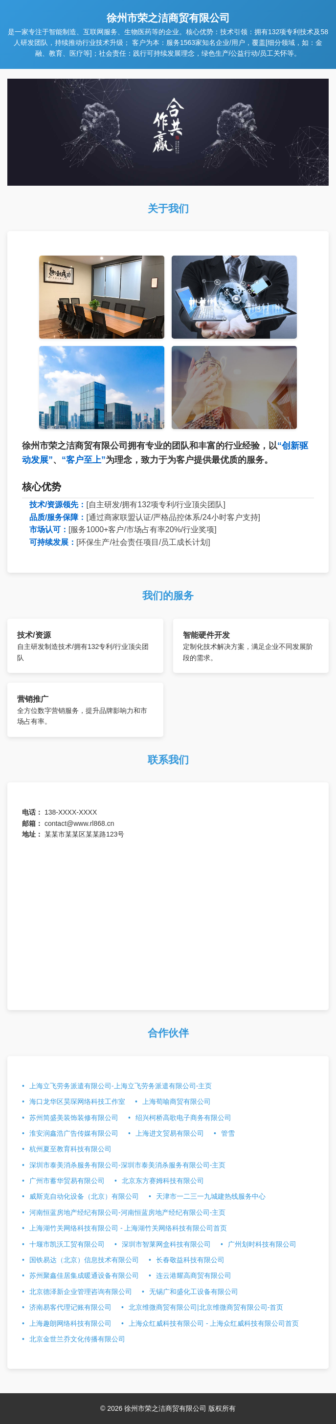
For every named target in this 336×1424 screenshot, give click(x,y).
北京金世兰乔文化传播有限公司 (77, 1339)
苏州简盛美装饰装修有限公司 (73, 1118)
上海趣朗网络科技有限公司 (70, 1323)
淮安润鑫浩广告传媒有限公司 (73, 1133)
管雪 (228, 1133)
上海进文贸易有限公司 (169, 1133)
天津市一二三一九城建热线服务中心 (211, 1196)
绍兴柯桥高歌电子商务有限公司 (183, 1118)
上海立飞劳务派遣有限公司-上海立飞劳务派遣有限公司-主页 (120, 1086)
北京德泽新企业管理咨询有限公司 (80, 1291)
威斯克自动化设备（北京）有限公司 (84, 1196)
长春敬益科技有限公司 (190, 1260)
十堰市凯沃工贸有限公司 (67, 1244)
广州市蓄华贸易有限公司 (67, 1181)
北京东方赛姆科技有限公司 (163, 1181)
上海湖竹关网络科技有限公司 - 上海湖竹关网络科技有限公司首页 (128, 1228)
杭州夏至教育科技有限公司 (70, 1149)
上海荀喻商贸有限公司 (176, 1101)
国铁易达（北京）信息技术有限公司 (84, 1260)
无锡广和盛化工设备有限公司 (193, 1291)
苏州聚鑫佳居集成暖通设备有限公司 (84, 1275)
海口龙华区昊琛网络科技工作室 (77, 1101)
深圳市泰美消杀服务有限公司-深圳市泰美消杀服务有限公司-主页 (127, 1165)
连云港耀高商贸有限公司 (193, 1275)
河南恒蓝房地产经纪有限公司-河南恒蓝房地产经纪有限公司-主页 (127, 1212)
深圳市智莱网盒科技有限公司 (166, 1244)
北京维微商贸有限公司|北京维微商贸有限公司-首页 (206, 1307)
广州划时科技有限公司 (262, 1244)
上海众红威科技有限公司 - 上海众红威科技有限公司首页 (214, 1323)
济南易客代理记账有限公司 (70, 1307)
